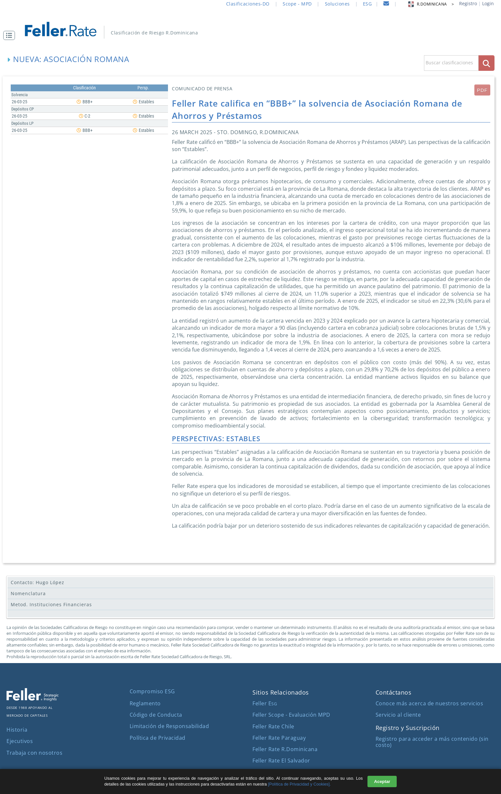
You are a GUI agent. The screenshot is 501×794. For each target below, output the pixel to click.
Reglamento (145, 703)
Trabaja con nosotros (34, 752)
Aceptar (382, 781)
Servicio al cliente (398, 714)
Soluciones (337, 4)
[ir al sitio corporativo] (32, 699)
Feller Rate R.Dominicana (284, 749)
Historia (16, 729)
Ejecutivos (19, 741)
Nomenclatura (28, 593)
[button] (10, 35)
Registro (468, 3)
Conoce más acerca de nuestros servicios (429, 703)
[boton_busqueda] (487, 62)
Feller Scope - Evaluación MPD (291, 714)
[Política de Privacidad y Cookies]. (299, 784)
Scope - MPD (297, 4)
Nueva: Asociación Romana (71, 59)
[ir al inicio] (65, 28)
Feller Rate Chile (273, 726)
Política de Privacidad (158, 737)
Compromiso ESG (152, 691)
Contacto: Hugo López (37, 582)
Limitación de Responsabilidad (169, 726)
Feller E (264, 703)
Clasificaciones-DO (248, 4)
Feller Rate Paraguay (279, 737)
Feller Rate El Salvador (281, 760)
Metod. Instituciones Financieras (51, 604)
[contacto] (386, 4)
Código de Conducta (156, 714)
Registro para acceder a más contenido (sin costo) (432, 742)
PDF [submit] (482, 90)
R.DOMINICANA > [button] (430, 4)
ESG (367, 4)
